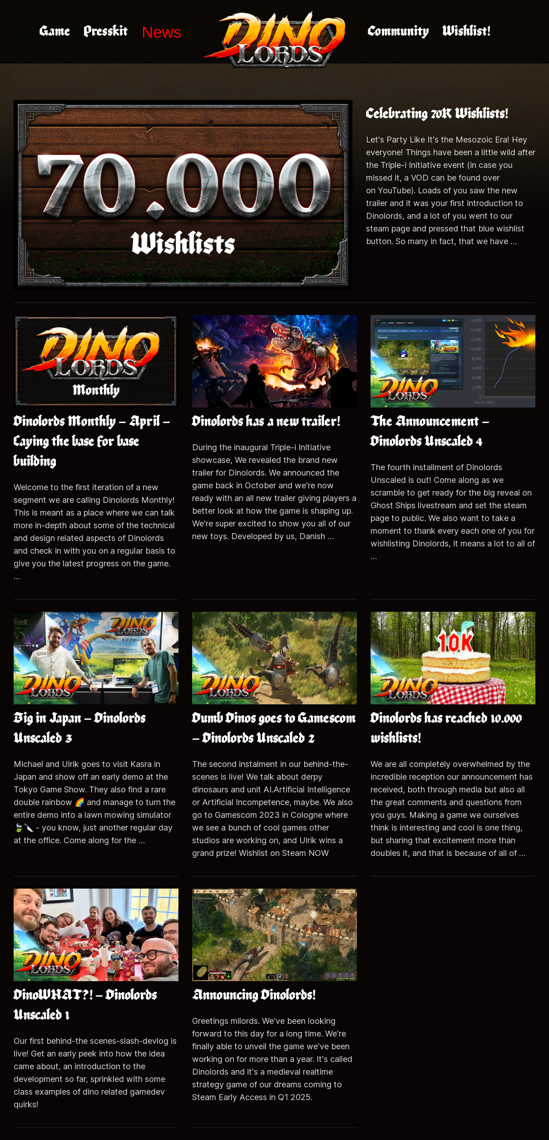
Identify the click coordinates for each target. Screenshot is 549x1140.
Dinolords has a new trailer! (266, 421)
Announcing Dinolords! (254, 995)
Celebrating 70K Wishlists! (437, 114)
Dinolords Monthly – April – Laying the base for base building (92, 441)
